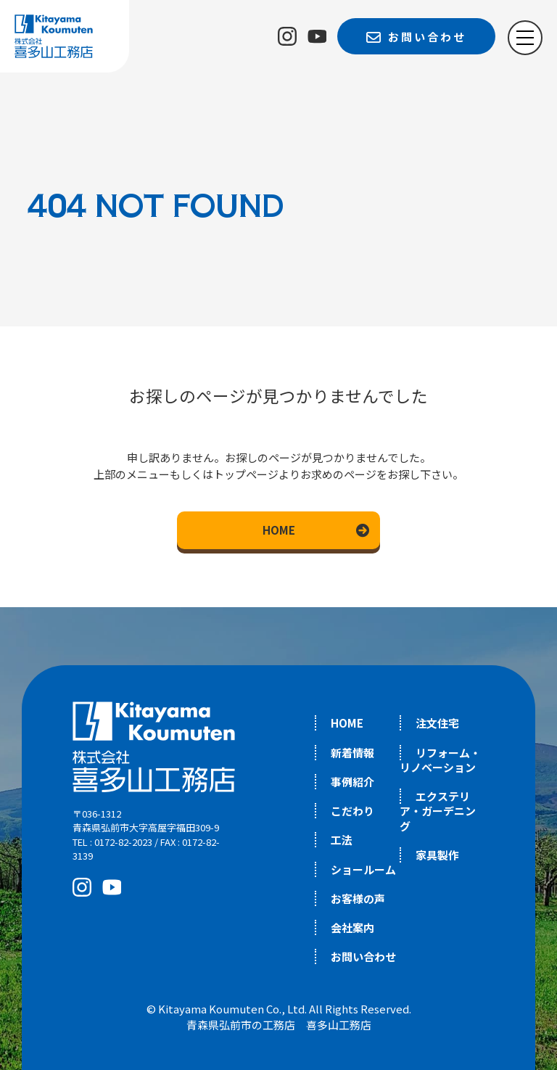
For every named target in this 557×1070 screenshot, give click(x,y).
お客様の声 (358, 898)
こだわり (352, 810)
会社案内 (352, 927)
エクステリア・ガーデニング (438, 811)
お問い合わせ (363, 956)
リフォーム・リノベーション (440, 760)
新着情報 (352, 752)
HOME (279, 530)
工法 (341, 839)
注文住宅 (437, 723)
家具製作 (437, 855)
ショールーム (363, 869)
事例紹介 (352, 781)
